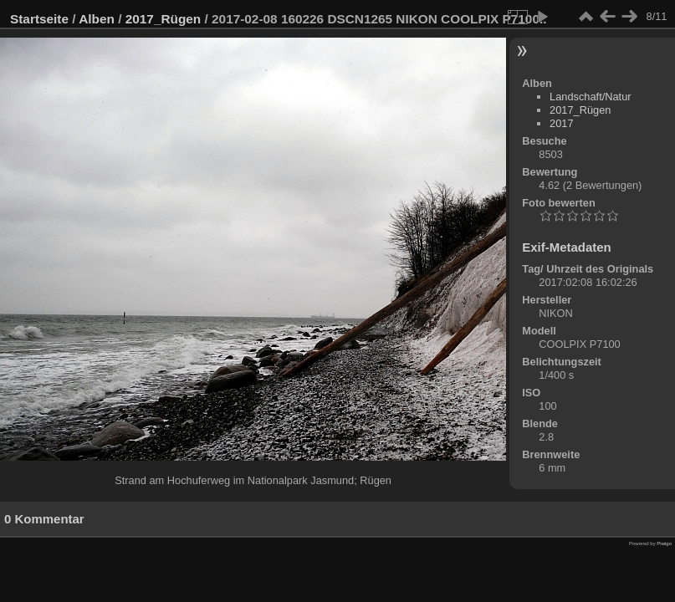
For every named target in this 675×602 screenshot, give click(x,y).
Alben (97, 19)
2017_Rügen (163, 19)
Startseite (39, 19)
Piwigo (664, 543)
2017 (561, 123)
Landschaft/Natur (590, 96)
